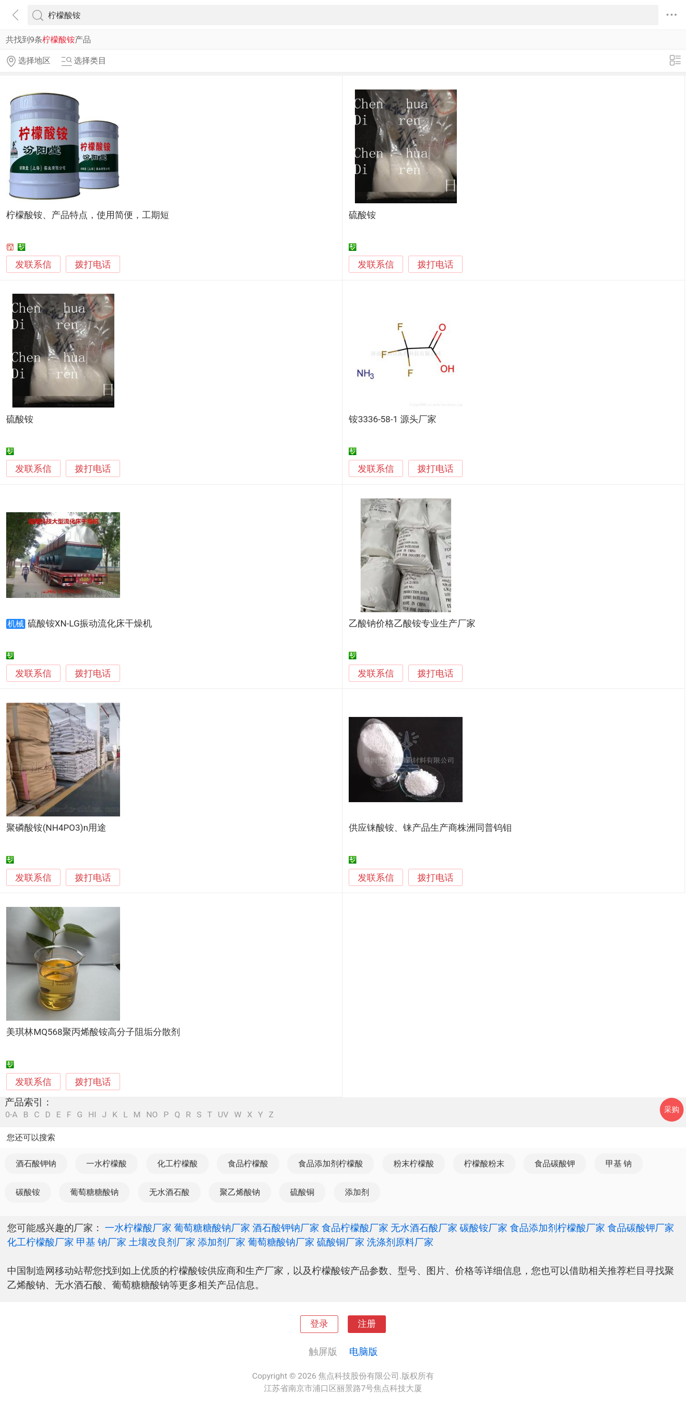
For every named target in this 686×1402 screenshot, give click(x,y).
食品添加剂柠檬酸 (330, 1163)
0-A (11, 1115)
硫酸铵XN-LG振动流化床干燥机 (90, 623)
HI (92, 1115)
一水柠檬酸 (106, 1163)
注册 (367, 1324)
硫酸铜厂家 (340, 1242)
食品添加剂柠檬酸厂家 (557, 1227)
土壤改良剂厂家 (162, 1242)
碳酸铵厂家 (483, 1227)
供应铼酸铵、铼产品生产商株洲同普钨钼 (430, 828)
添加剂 (357, 1192)
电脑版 (363, 1351)
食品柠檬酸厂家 (355, 1227)
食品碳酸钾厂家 (640, 1227)
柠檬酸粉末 (484, 1163)
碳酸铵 (28, 1192)
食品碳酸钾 (555, 1163)
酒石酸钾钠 (36, 1163)
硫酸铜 (302, 1192)
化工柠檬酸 (177, 1163)
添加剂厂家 (221, 1242)
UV (223, 1115)
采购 (671, 1109)
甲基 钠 (618, 1163)
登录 (319, 1324)
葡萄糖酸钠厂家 (281, 1242)
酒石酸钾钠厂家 (285, 1227)
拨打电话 (93, 264)
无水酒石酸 (169, 1192)
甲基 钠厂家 (101, 1242)
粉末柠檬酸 (413, 1163)
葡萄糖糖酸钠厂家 (212, 1227)
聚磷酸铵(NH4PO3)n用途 (56, 828)
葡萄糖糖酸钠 (94, 1192)
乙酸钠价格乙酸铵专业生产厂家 (412, 623)
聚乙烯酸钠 (240, 1192)
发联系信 (33, 264)
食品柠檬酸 (248, 1163)
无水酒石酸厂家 (424, 1227)
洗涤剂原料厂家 (400, 1242)
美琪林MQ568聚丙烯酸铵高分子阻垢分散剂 (93, 1032)
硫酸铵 (362, 215)
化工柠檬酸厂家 (40, 1242)
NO (152, 1115)
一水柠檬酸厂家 (138, 1227)
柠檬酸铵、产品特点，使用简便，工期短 (87, 215)
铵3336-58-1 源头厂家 (392, 419)
